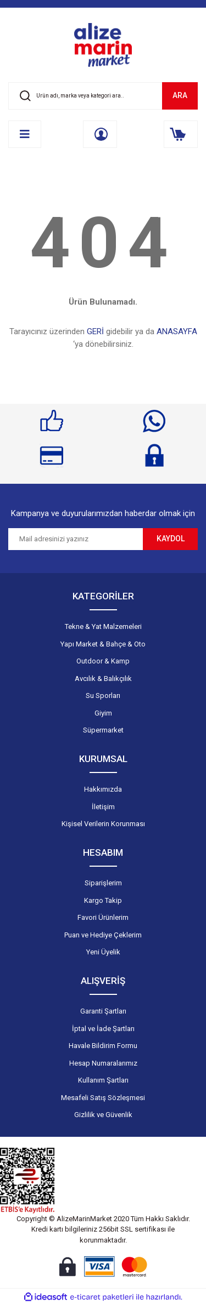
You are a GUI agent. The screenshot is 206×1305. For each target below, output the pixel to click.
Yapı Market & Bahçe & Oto (103, 644)
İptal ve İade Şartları (103, 1028)
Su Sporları (103, 695)
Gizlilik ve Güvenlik (103, 1115)
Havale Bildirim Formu (103, 1045)
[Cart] (181, 134)
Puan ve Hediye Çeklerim (103, 935)
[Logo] (103, 45)
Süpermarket (103, 730)
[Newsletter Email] (75, 539)
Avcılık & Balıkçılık (103, 678)
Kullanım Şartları (103, 1080)
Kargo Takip (103, 900)
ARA (179, 95)
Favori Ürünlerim (103, 917)
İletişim (103, 807)
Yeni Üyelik (103, 952)
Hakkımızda (103, 789)
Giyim (103, 713)
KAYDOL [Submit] (171, 538)
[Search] (103, 96)
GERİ (95, 331)
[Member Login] (100, 134)
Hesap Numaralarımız (103, 1063)
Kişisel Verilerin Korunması (103, 824)
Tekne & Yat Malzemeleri (103, 626)
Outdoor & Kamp (103, 661)
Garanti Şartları (103, 1011)
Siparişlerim (103, 883)
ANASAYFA (177, 331)
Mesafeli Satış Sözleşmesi (103, 1098)
